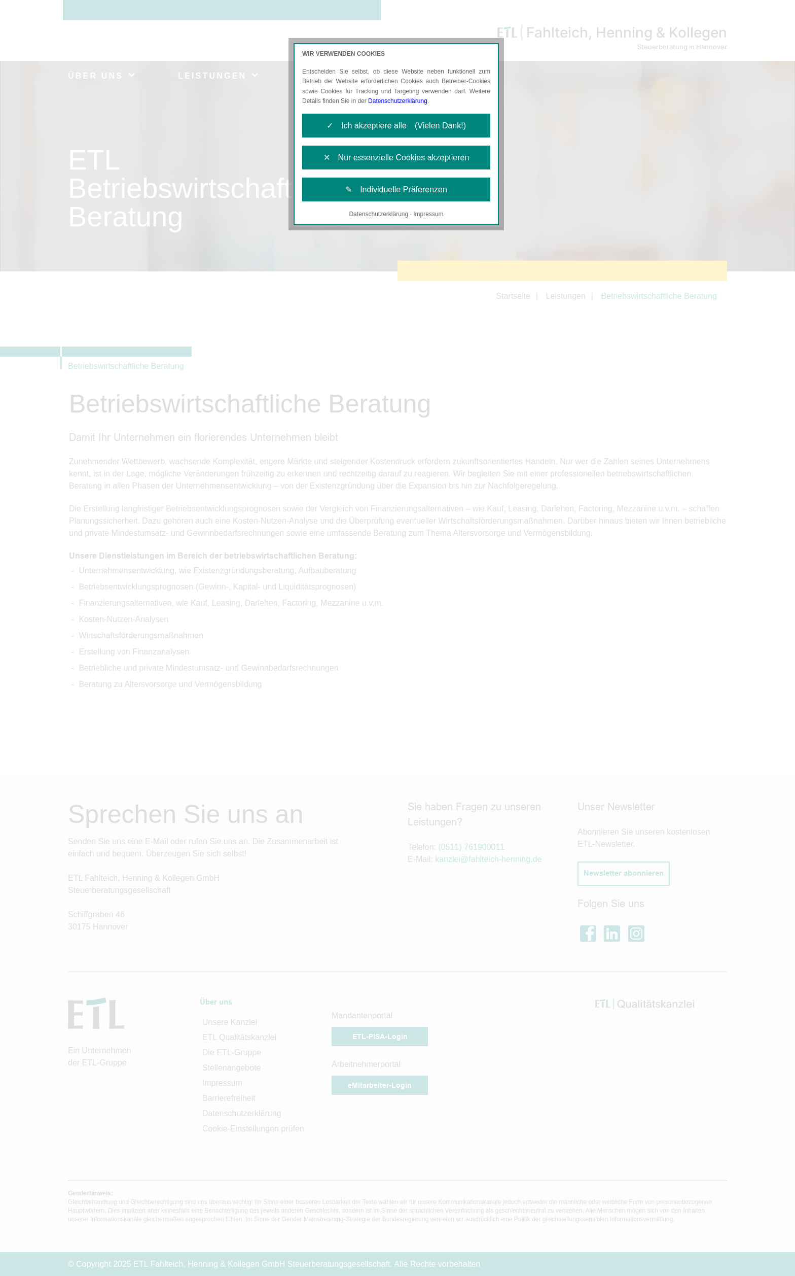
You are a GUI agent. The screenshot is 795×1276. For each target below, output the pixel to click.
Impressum (428, 214)
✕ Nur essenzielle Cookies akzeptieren (396, 157)
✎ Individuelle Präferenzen (396, 189)
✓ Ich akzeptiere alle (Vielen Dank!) (396, 125)
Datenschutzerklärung (397, 101)
